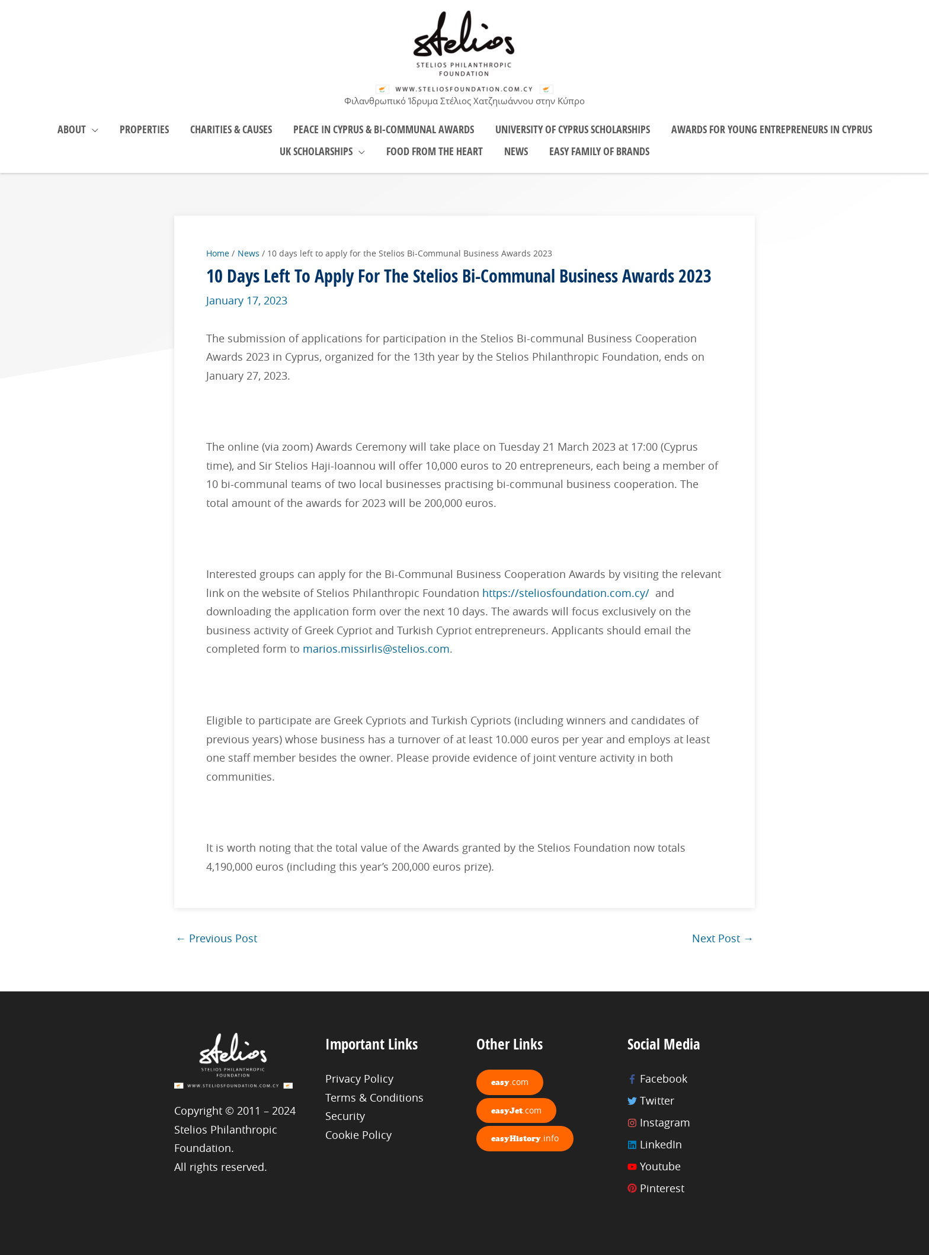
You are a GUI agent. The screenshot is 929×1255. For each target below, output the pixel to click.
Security (345, 1116)
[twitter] (691, 1101)
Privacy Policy (359, 1078)
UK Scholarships (316, 151)
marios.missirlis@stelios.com (376, 648)
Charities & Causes (231, 129)
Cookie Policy (358, 1135)
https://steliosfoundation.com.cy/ (565, 593)
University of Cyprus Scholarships (572, 129)
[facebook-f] (691, 1079)
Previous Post (216, 938)
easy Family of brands (599, 151)
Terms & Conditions (374, 1097)
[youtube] (691, 1166)
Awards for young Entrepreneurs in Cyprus (771, 129)
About (71, 129)
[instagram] (691, 1122)
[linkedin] (691, 1144)
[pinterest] (691, 1188)
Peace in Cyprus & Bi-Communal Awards (383, 129)
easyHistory (525, 1138)
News (516, 151)
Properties (144, 129)
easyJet (516, 1110)
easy (509, 1081)
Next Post (723, 938)
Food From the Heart (434, 151)
